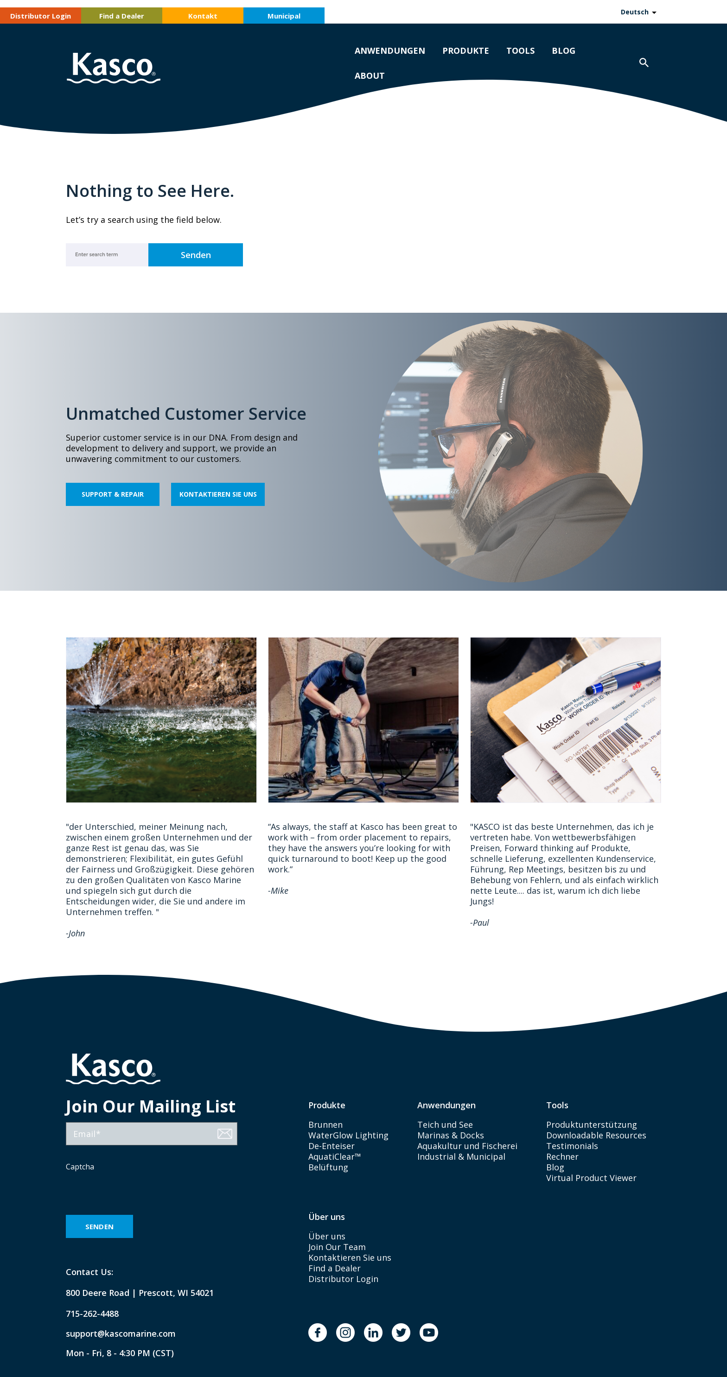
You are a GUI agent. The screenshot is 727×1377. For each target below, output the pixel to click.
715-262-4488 (92, 1313)
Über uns (326, 1236)
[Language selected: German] (638, 11)
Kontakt (202, 15)
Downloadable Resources (596, 1135)
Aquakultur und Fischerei (467, 1145)
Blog (563, 50)
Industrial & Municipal (461, 1156)
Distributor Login (40, 15)
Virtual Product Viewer (591, 1177)
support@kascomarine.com (113, 1333)
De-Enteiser (331, 1145)
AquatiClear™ (334, 1156)
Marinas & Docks (450, 1135)
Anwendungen (390, 50)
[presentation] (136, 1194)
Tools (520, 50)
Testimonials (572, 1145)
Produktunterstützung (591, 1124)
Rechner (562, 1156)
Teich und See (445, 1124)
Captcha (80, 1167)
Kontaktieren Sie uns (218, 494)
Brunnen (325, 1124)
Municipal (284, 15)
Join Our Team (337, 1246)
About (370, 75)
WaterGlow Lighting (348, 1135)
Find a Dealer (121, 15)
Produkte (465, 50)
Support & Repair (113, 494)
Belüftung (328, 1167)
